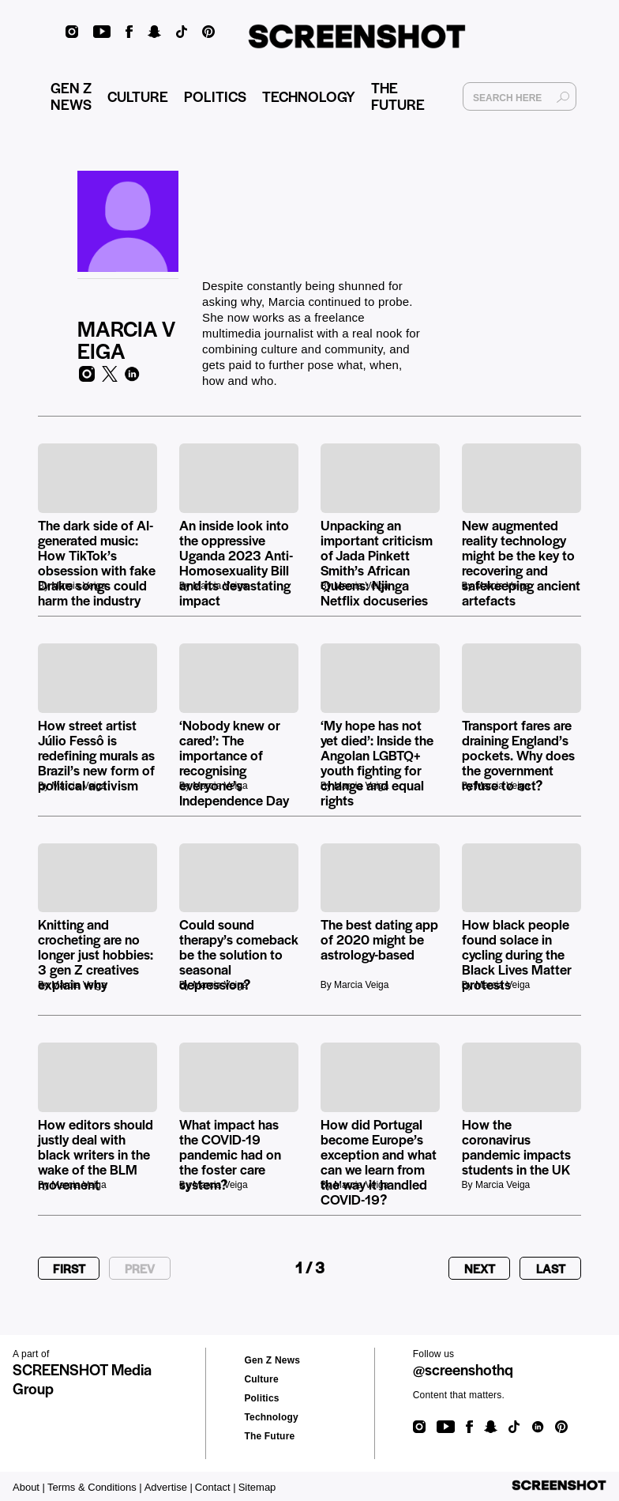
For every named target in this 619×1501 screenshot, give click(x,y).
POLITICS (215, 99)
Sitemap (257, 1487)
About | (29, 1487)
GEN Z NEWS (71, 99)
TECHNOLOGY (308, 99)
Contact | (215, 1487)
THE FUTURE (398, 99)
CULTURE (137, 99)
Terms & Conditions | (94, 1487)
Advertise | (168, 1487)
